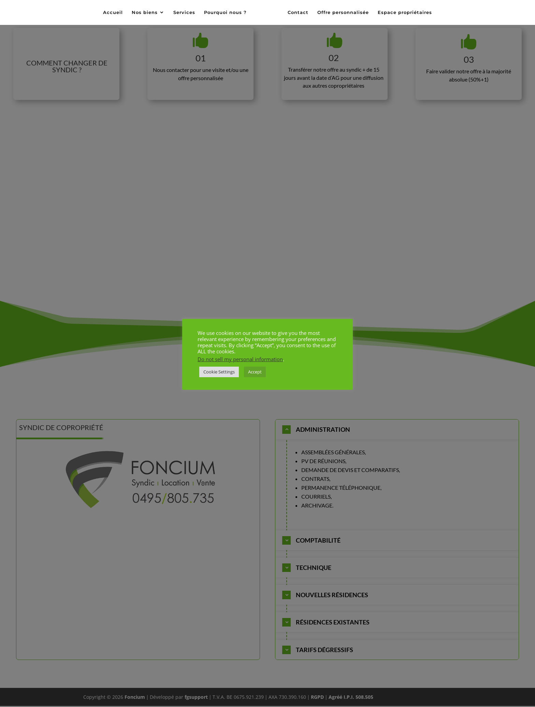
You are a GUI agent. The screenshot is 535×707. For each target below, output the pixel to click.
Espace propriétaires (403, 12)
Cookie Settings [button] (219, 372)
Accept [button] (255, 372)
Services (186, 12)
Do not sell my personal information (240, 359)
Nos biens (147, 12)
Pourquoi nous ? (227, 12)
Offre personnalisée (341, 12)
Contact (296, 12)
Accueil (115, 12)
